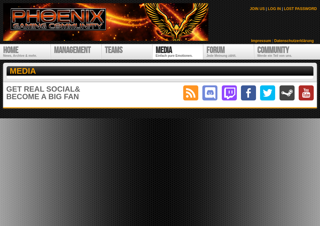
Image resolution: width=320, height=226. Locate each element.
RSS (190, 92)
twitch (229, 92)
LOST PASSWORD (300, 9)
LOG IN (274, 9)
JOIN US (257, 9)
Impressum (261, 41)
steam (287, 92)
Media (23, 71)
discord (209, 92)
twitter (267, 92)
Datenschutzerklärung (294, 41)
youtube (306, 92)
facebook (248, 92)
